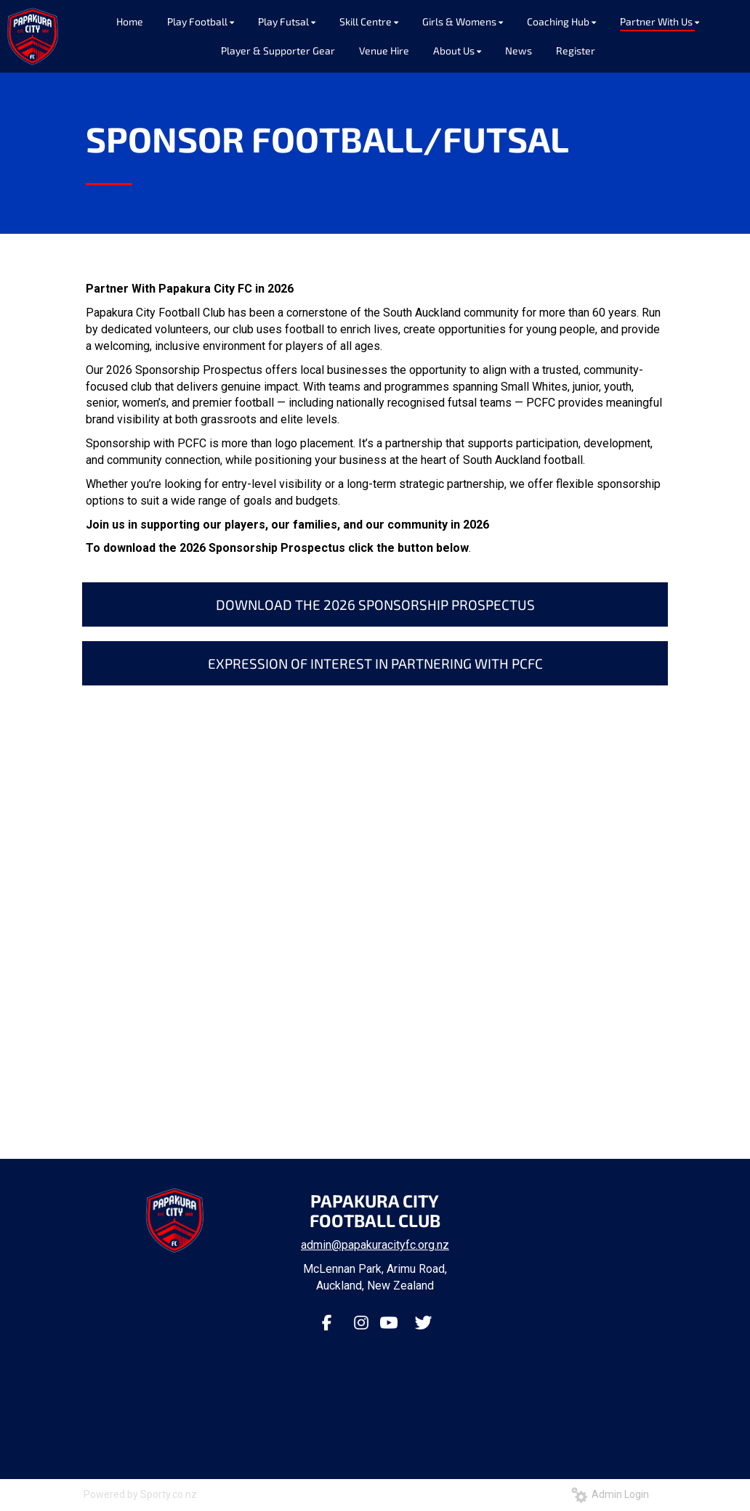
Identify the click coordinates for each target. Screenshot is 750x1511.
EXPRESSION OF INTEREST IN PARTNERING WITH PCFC (375, 663)
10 (413, 1097)
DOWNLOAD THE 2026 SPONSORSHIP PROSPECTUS (375, 604)
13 (455, 1097)
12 (441, 1097)
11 (427, 1097)
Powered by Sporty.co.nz (140, 1494)
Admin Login (610, 1494)
